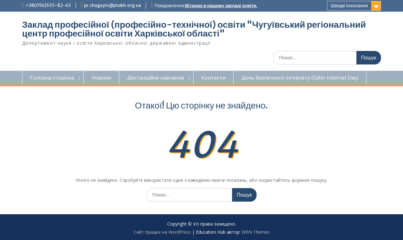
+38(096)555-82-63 (48, 5)
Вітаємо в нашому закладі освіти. (221, 5)
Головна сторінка (52, 77)
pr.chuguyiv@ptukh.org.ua (112, 5)
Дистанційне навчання (155, 77)
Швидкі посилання (349, 5)
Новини (101, 77)
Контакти (213, 77)
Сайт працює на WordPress (162, 232)
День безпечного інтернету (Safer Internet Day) (299, 77)
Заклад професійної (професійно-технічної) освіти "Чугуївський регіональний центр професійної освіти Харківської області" (194, 29)
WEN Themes (256, 232)
